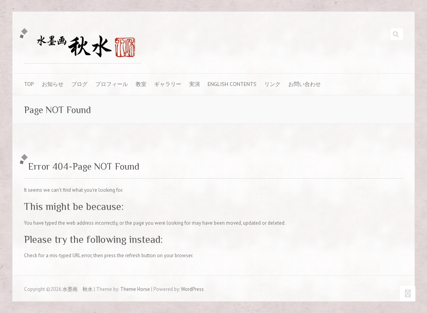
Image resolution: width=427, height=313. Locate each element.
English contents (232, 84)
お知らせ (53, 84)
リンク (272, 84)
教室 (141, 84)
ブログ (79, 84)
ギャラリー (167, 84)
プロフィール (111, 84)
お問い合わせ (304, 84)
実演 (194, 84)
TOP (29, 84)
